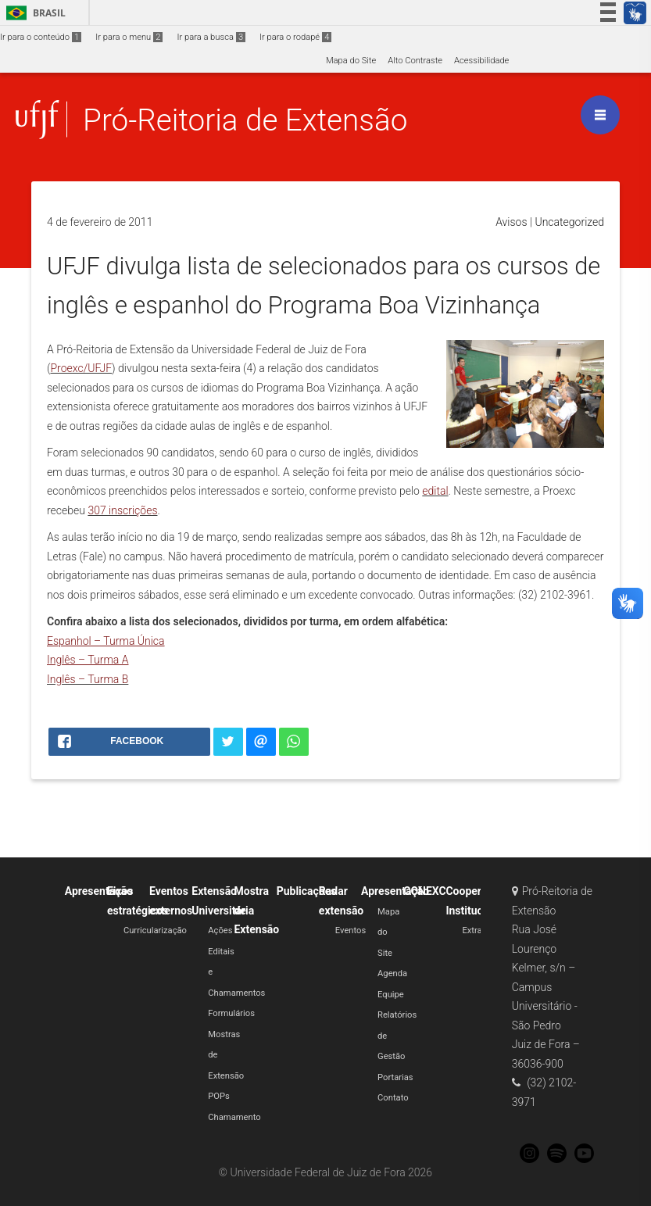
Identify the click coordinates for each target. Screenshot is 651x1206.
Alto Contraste (415, 60)
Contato (393, 1098)
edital (435, 491)
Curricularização (155, 930)
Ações (220, 930)
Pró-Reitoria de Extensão (245, 120)
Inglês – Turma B (87, 679)
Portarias (395, 1077)
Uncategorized (569, 222)
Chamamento (234, 1117)
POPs (219, 1096)
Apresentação (99, 891)
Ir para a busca (211, 37)
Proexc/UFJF (81, 368)
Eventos (350, 930)
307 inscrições (122, 510)
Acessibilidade (481, 60)
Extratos (478, 930)
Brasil (33, 13)
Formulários (231, 1013)
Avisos (511, 222)
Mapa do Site (351, 60)
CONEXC (424, 891)
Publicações (307, 891)
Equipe (390, 994)
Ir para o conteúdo (40, 37)
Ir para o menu (129, 37)
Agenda (392, 973)
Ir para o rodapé (295, 37)
